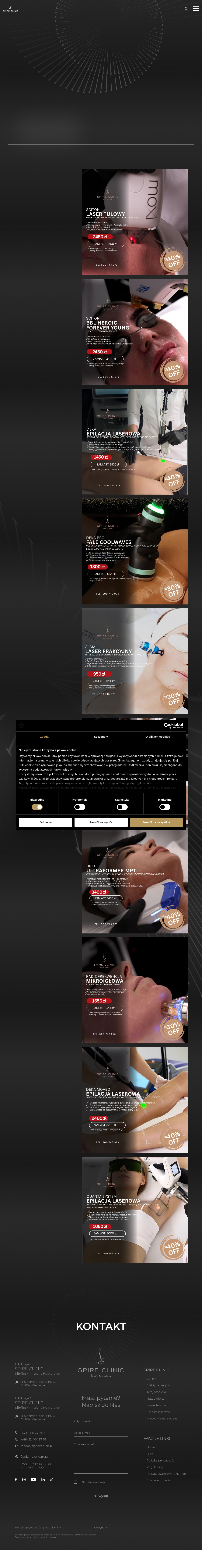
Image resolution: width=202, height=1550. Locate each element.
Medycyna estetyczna (157, 1422)
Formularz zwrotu (155, 1484)
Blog (144, 1458)
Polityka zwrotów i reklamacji (164, 1478)
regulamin (99, 1486)
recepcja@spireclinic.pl (36, 1450)
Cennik (146, 1383)
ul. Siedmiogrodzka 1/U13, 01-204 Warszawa (40, 1387)
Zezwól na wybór (101, 822)
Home (146, 1451)
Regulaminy (150, 1471)
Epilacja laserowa (155, 1416)
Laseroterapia (152, 1409)
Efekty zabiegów (154, 1389)
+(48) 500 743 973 (31, 1437)
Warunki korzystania (37, 1541)
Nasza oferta (151, 1403)
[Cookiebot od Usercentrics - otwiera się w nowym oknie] (166, 725)
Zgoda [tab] (44, 736)
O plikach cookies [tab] (157, 736)
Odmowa (46, 822)
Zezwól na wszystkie (156, 822)
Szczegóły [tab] (101, 736)
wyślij (101, 1500)
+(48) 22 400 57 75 (31, 1444)
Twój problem (152, 1396)
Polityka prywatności (157, 1464)
